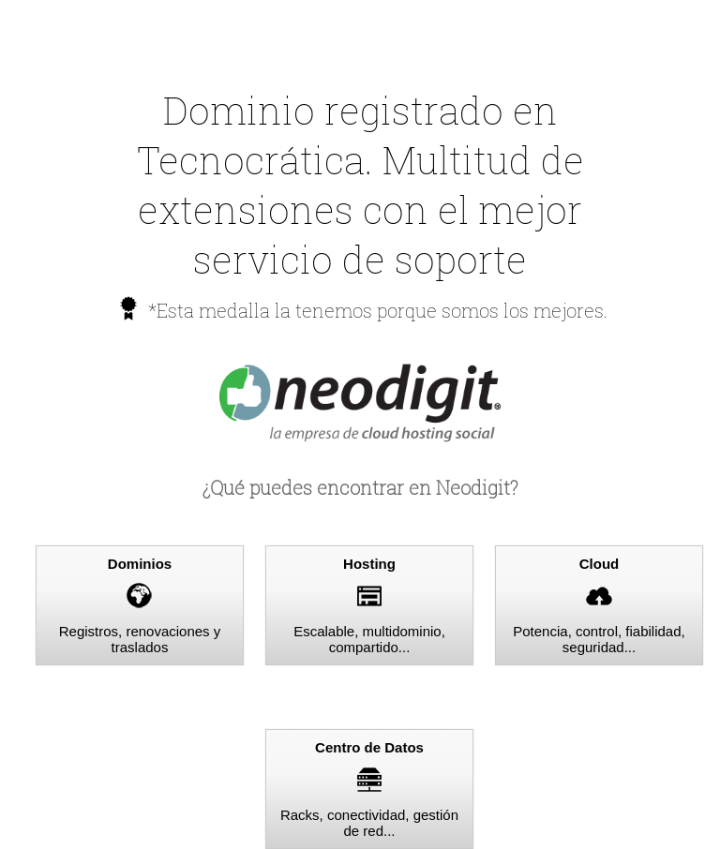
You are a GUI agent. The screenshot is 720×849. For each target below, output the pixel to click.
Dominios (140, 564)
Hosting (369, 564)
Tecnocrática (251, 160)
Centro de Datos (369, 747)
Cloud (599, 564)
